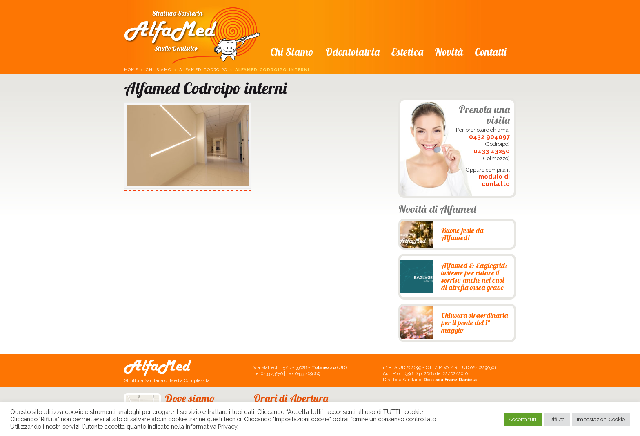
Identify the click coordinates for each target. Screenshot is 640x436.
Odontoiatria (352, 51)
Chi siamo (292, 51)
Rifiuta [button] (557, 419)
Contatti (490, 51)
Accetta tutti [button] (523, 419)
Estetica (407, 51)
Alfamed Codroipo (203, 69)
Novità (449, 51)
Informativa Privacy (211, 426)
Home (131, 69)
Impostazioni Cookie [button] (601, 419)
